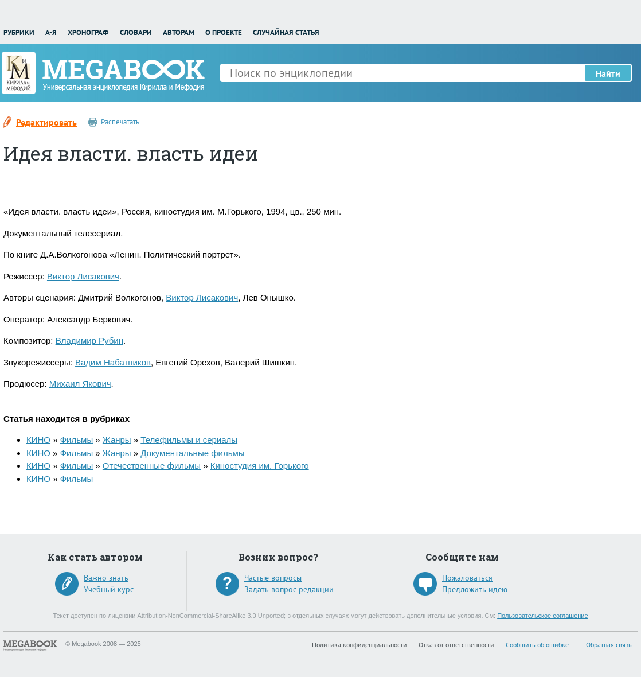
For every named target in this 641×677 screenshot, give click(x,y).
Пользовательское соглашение (542, 615)
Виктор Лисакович (83, 276)
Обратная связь (609, 644)
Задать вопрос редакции (289, 589)
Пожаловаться (467, 578)
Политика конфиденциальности (359, 644)
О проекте (223, 32)
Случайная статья (286, 32)
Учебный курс (109, 589)
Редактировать (46, 122)
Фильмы (76, 440)
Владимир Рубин (89, 340)
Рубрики (18, 32)
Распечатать (120, 122)
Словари (136, 32)
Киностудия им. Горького (259, 465)
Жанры (117, 440)
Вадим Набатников (113, 362)
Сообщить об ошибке (537, 644)
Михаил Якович (80, 383)
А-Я (51, 32)
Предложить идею (474, 589)
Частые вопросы (273, 578)
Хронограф (88, 32)
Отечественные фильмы (152, 465)
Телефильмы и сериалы (188, 440)
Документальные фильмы (192, 453)
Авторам (178, 32)
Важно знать (106, 578)
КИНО (38, 440)
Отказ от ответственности (456, 644)
